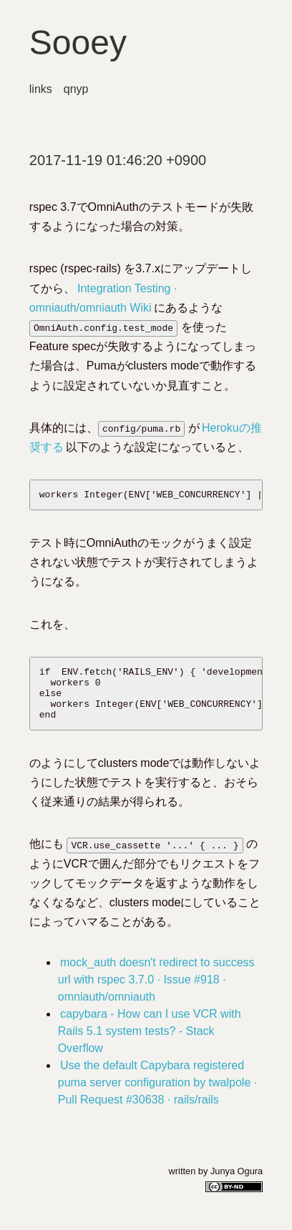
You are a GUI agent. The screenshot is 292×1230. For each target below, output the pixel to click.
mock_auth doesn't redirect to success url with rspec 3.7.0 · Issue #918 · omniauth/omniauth (156, 992)
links (40, 89)
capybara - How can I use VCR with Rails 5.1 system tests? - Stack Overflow (149, 1044)
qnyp (76, 89)
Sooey (78, 42)
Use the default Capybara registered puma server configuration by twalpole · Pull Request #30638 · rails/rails (157, 1095)
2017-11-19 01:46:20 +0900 (117, 160)
